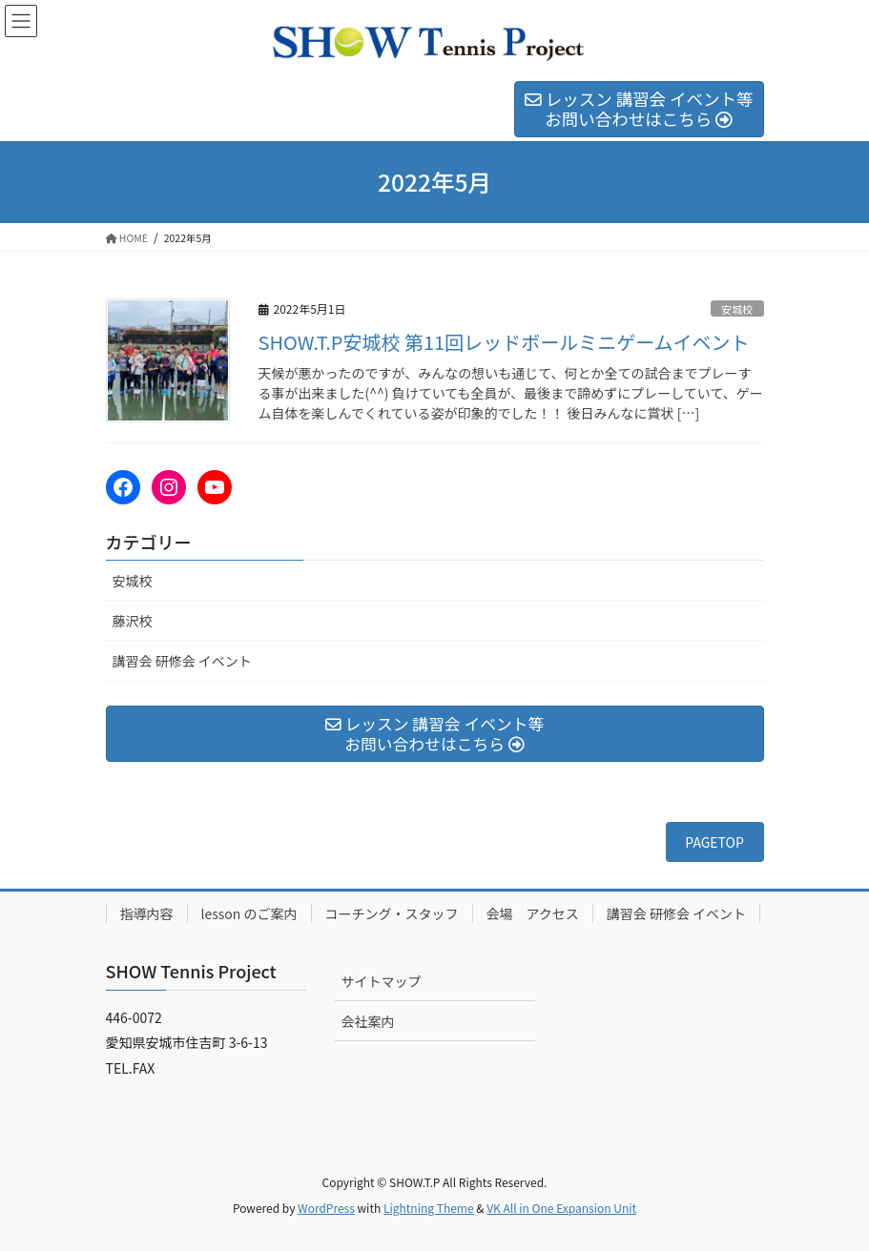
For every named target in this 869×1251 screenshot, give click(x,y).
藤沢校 (133, 620)
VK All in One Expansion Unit (561, 1208)
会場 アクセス (532, 913)
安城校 (737, 309)
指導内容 (147, 913)
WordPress (326, 1208)
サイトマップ (381, 981)
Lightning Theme (428, 1208)
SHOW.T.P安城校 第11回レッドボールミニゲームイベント (504, 342)
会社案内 (368, 1021)
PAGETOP (714, 841)
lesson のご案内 (249, 913)
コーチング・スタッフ (392, 913)
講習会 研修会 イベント (182, 660)
